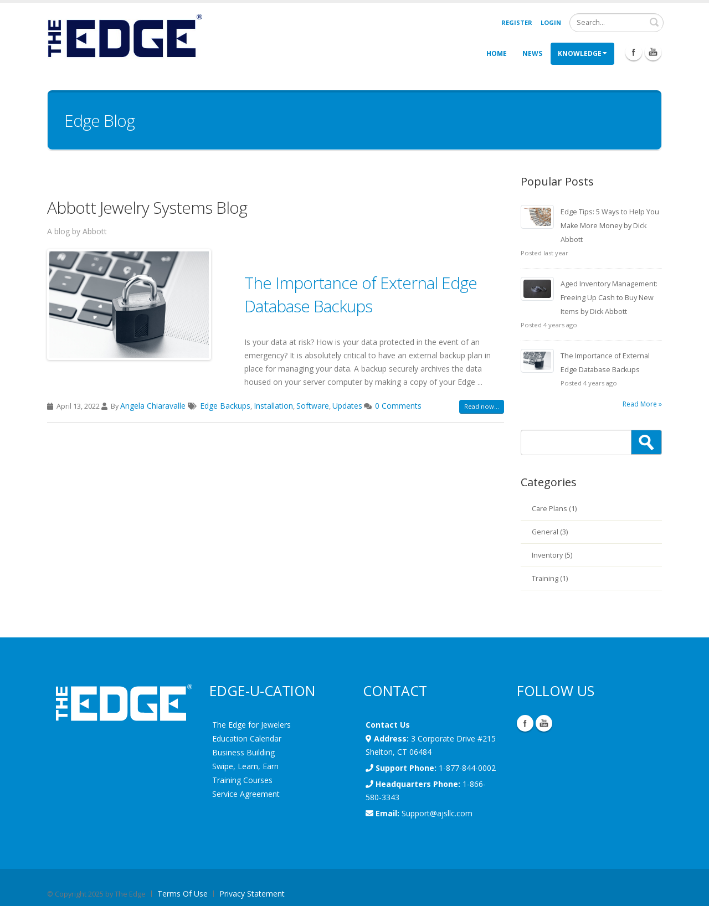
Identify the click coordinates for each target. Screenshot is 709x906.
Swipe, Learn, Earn (245, 766)
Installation (273, 405)
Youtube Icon (653, 52)
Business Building (243, 752)
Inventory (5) (552, 555)
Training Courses (242, 780)
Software (312, 405)
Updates (347, 405)
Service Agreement (246, 794)
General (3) (550, 532)
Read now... (481, 406)
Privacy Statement (252, 893)
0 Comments (398, 405)
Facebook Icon (633, 52)
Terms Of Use (182, 893)
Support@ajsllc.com (437, 813)
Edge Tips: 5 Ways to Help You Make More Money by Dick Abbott (610, 225)
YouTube (544, 723)
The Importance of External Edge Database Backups (360, 294)
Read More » (642, 404)
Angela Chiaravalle (154, 405)
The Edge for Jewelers (251, 724)
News (532, 53)
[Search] (616, 22)
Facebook (525, 723)
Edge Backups (225, 405)
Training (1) (550, 578)
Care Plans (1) (554, 508)
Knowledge (582, 53)
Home (496, 53)
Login (551, 22)
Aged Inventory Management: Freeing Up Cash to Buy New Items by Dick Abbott (609, 297)
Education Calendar (246, 738)
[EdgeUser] (124, 37)
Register (516, 22)
